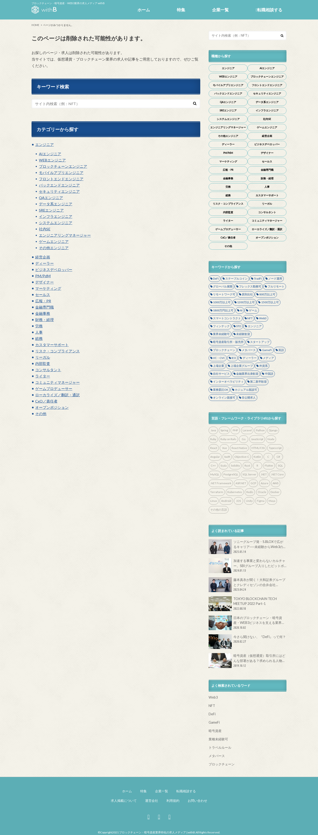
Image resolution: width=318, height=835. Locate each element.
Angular (215, 456)
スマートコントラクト (227, 318)
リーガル (42, 357)
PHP (235, 430)
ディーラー (44, 263)
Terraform (216, 492)
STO (238, 326)
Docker (275, 492)
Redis (249, 492)
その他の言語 (218, 509)
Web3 (263, 318)
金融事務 (42, 313)
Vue (224, 448)
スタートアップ (260, 342)
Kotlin (257, 456)
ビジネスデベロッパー (53, 269)
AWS (275, 483)
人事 (39, 332)
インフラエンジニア (55, 216)
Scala (223, 465)
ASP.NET (240, 483)
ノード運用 (275, 278)
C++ (213, 465)
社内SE (44, 229)
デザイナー (44, 282)
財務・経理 (44, 319)
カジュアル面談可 (246, 389)
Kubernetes (234, 492)
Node (270, 439)
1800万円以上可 (223, 310)
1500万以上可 (270, 302)
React (213, 448)
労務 (39, 326)
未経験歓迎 (243, 334)
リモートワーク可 (224, 294)
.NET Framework (220, 483)
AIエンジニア (50, 154)
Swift (227, 456)
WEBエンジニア (52, 160)
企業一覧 (220, 9)
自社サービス (221, 373)
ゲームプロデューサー (53, 388)
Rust (247, 465)
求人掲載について (124, 801)
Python (260, 430)
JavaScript (257, 439)
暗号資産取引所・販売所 (228, 342)
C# (278, 456)
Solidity (235, 465)
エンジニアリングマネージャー (65, 235)
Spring (224, 430)
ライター (42, 376)
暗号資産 (215, 731)
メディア (268, 358)
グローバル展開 (222, 286)
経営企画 (42, 257)
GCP (253, 483)
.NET (264, 474)
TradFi (258, 278)
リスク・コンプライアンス (57, 351)
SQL (280, 465)
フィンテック (221, 326)
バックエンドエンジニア (59, 185)
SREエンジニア (51, 210)
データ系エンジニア (55, 204)
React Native (239, 448)
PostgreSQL (230, 474)
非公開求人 (249, 397)
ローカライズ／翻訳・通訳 (57, 395)
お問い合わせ (197, 801)
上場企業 (218, 366)
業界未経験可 (221, 334)
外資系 (263, 366)
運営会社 (151, 801)
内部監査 (42, 363)
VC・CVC (219, 358)
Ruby (213, 439)
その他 (40, 413)
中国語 (269, 373)
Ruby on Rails (228, 439)
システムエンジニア (55, 222)
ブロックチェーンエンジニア (63, 166)
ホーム (143, 9)
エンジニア (44, 144)
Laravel (247, 430)
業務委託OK (220, 389)
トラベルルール (220, 747)
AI (241, 310)
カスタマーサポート (52, 344)
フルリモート (276, 286)
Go (243, 439)
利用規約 (172, 801)
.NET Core (277, 474)
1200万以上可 (246, 302)
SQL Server (249, 474)
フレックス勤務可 (250, 286)
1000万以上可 (222, 302)
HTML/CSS (258, 448)
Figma (260, 501)
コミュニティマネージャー (57, 382)
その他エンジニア (54, 247)
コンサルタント (48, 370)
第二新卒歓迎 (258, 381)
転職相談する (269, 9)
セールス (42, 294)
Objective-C (241, 456)
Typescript (275, 448)
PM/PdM (43, 276)
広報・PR (43, 301)
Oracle (262, 492)
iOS (238, 501)
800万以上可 (267, 294)
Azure (264, 483)
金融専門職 (44, 307)
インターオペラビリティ (228, 381)
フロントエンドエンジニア (61, 179)
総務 (39, 338)
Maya (272, 501)
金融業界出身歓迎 (247, 373)
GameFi (267, 350)
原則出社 (247, 294)
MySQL (214, 474)
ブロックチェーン (224, 350)
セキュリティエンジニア (59, 191)
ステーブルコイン (236, 278)
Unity (249, 501)
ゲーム (253, 310)
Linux (213, 501)
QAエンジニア (51, 197)
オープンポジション (52, 407)
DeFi (216, 278)
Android (226, 501)
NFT (250, 318)
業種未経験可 (218, 739)
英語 (281, 350)
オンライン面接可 (224, 397)
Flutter (269, 465)
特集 (181, 9)
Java (213, 430)
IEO (234, 358)
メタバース (249, 350)
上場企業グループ (242, 366)
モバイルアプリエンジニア (61, 172)
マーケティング (48, 288)
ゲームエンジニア (54, 241)
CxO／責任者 (46, 401)
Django (273, 430)
